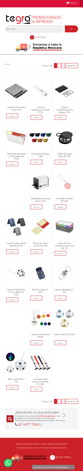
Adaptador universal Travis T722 (40, 199)
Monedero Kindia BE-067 (64, 199)
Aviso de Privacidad (42, 448)
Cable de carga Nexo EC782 (64, 155)
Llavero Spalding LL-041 (64, 290)
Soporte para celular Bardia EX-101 (16, 244)
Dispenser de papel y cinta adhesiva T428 (16, 156)
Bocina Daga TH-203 (40, 290)
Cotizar (12, 116)
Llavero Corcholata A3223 (40, 335)
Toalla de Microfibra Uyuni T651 (16, 108)
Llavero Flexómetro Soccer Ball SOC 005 (16, 292)
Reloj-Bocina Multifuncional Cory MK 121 (64, 246)
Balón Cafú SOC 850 (64, 334)
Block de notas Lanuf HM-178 (40, 244)
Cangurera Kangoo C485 (40, 155)
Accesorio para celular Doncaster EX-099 (40, 381)
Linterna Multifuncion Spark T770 (40, 110)
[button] (8, 463)
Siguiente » (72, 65)
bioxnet (63, 448)
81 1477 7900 (40, 37)
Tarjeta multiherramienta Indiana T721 (64, 110)
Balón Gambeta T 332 (16, 380)
